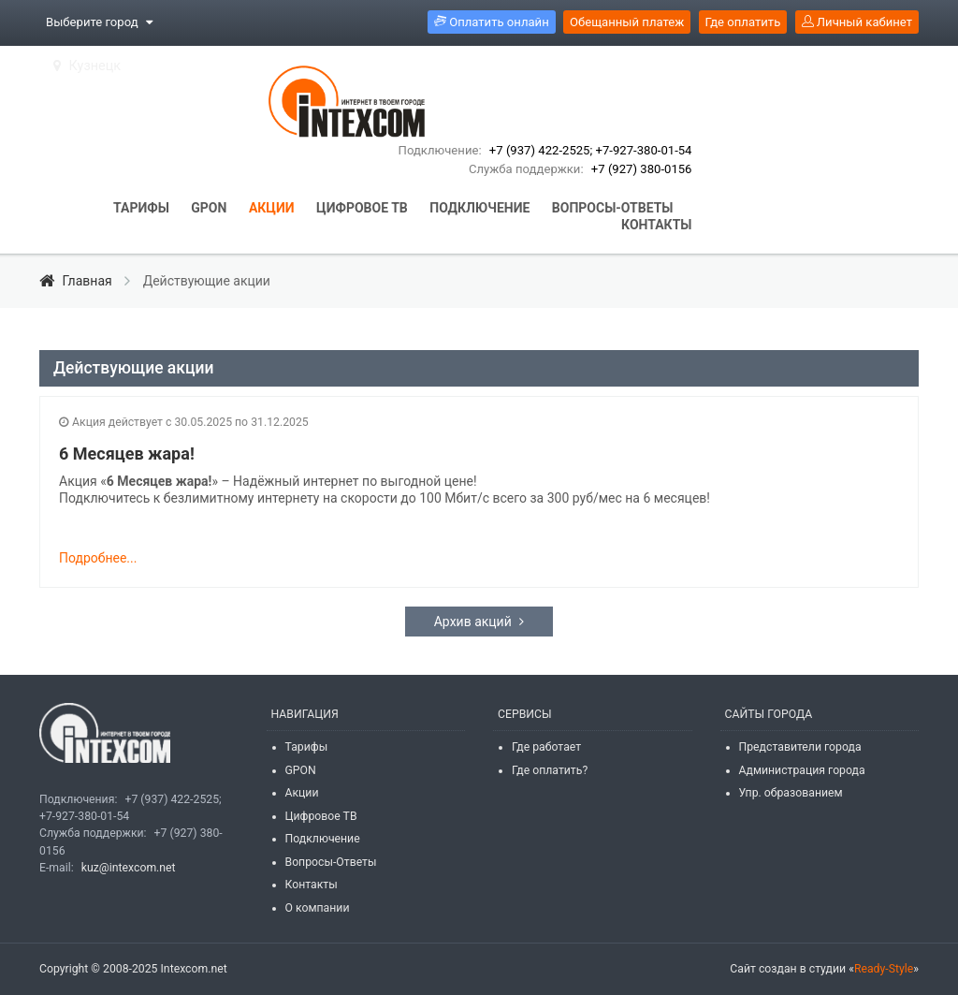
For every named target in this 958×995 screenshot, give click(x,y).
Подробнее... (98, 557)
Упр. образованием (791, 792)
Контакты (311, 884)
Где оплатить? (550, 770)
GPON (300, 770)
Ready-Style (883, 968)
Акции (302, 792)
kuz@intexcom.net (128, 867)
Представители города (800, 747)
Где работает (546, 747)
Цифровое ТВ (321, 816)
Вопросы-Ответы (331, 862)
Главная (77, 280)
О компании (317, 908)
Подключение (322, 838)
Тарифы (306, 747)
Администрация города (802, 770)
